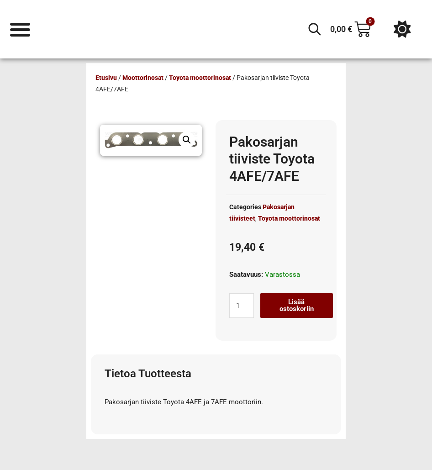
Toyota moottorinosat (200, 77)
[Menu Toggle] (20, 29)
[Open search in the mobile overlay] (314, 29)
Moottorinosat (142, 77)
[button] (187, 140)
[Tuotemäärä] (241, 305)
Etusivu (106, 77)
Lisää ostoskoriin (296, 305)
